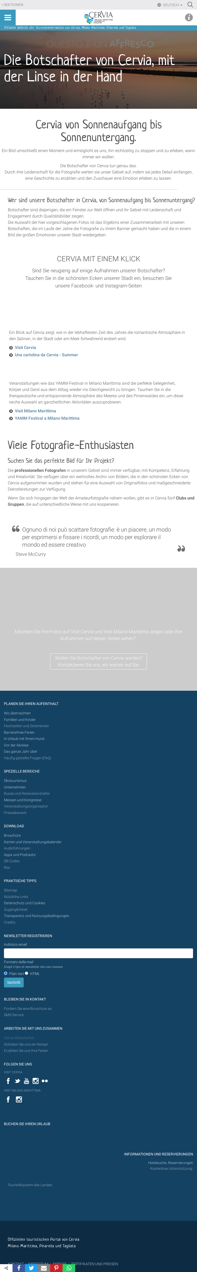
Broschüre (12, 835)
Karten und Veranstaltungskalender (33, 842)
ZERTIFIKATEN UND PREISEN (94, 1264)
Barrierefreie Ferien (19, 732)
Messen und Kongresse (22, 800)
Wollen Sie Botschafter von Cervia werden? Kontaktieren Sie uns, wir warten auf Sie (98, 661)
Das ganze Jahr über (20, 751)
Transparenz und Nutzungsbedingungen (36, 916)
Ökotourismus (15, 781)
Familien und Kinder (20, 720)
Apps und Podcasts (19, 855)
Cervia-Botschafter (19, 1038)
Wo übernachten (17, 713)
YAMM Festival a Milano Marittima (47, 418)
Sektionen (13, 5)
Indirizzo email (15, 944)
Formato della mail (33, 964)
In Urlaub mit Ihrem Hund (24, 739)
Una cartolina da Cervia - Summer (46, 354)
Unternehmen (15, 787)
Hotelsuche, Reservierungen (170, 1163)
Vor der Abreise (16, 745)
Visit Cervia (25, 347)
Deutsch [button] (172, 5)
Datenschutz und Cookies (25, 903)
